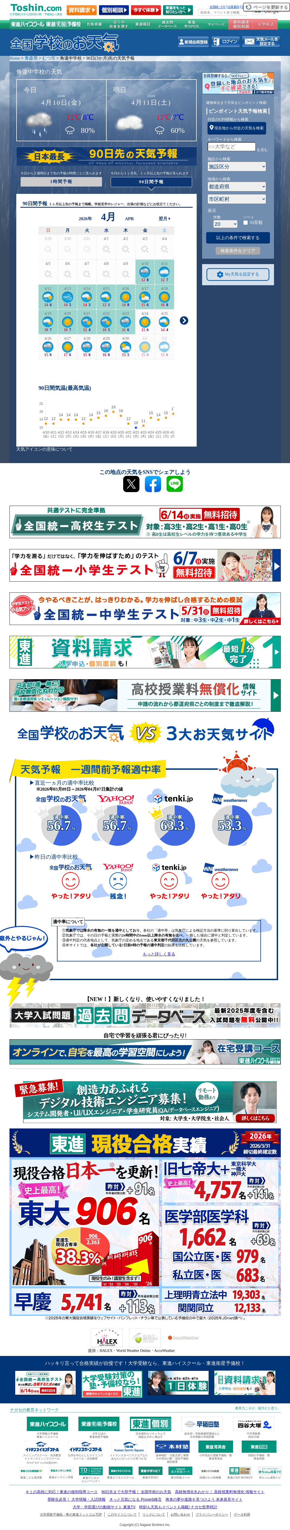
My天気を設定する (238, 274)
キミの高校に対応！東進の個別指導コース (62, 1492)
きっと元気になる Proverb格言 (135, 1499)
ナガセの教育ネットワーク (34, 1410)
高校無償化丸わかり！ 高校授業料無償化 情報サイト (219, 1492)
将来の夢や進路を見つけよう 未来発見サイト (204, 1499)
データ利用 (242, 1514)
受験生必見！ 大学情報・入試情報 (76, 1499)
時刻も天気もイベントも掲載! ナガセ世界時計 (178, 1507)
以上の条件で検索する (238, 237)
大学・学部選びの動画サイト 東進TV (104, 1507)
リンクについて (153, 1514)
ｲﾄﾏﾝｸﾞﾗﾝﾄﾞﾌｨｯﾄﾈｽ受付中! (42, 1462)
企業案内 (233, 6)
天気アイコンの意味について (44, 449)
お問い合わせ (180, 1514)
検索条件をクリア (238, 250)
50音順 (256, 222)
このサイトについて (122, 1514)
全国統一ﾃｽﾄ (218, 6)
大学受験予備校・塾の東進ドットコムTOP (71, 1514)
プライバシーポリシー (212, 1514)
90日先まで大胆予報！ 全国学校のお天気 (136, 1492)
